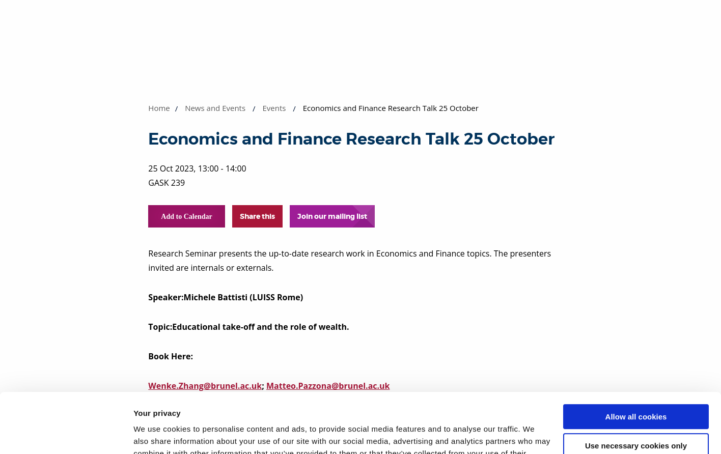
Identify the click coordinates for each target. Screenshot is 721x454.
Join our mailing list (332, 216)
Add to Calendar (186, 216)
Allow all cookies (636, 357)
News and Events (215, 108)
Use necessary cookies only (636, 385)
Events (274, 108)
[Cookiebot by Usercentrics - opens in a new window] (65, 434)
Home (159, 108)
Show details (157, 434)
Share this (257, 216)
